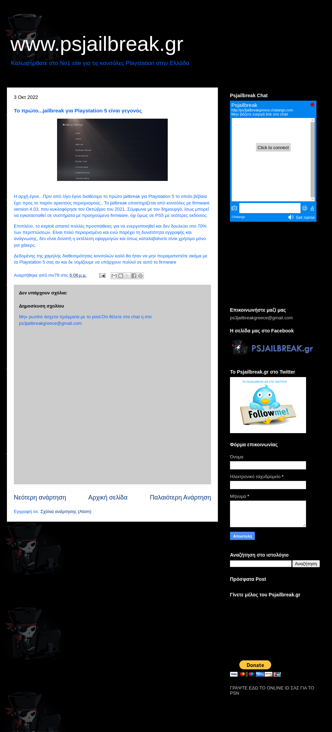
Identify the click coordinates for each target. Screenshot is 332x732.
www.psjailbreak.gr (96, 43)
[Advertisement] (275, 265)
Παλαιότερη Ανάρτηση (180, 497)
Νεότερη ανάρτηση (40, 497)
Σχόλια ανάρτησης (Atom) (65, 511)
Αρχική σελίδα (107, 497)
